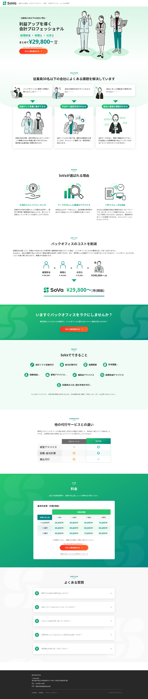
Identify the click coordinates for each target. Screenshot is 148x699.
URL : (41, 686)
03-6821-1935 (40, 683)
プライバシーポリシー (51, 692)
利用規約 (41, 692)
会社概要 (34, 692)
